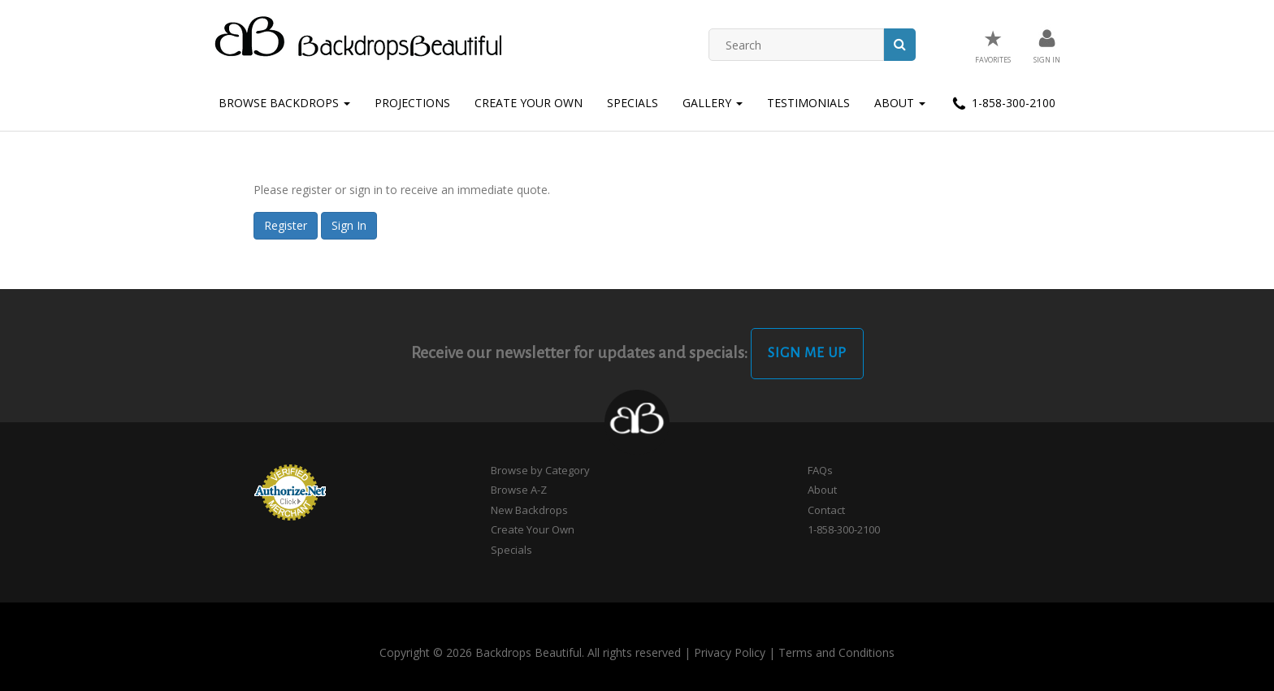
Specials (632, 102)
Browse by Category (540, 470)
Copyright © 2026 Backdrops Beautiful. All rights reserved (530, 652)
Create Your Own (528, 102)
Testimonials (808, 102)
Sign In (349, 225)
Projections (412, 102)
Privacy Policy (729, 652)
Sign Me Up (807, 353)
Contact (826, 510)
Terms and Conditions (836, 652)
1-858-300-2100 (1002, 104)
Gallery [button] (712, 102)
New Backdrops (529, 510)
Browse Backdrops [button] (284, 102)
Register (285, 225)
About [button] (899, 102)
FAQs (820, 470)
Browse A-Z (519, 489)
